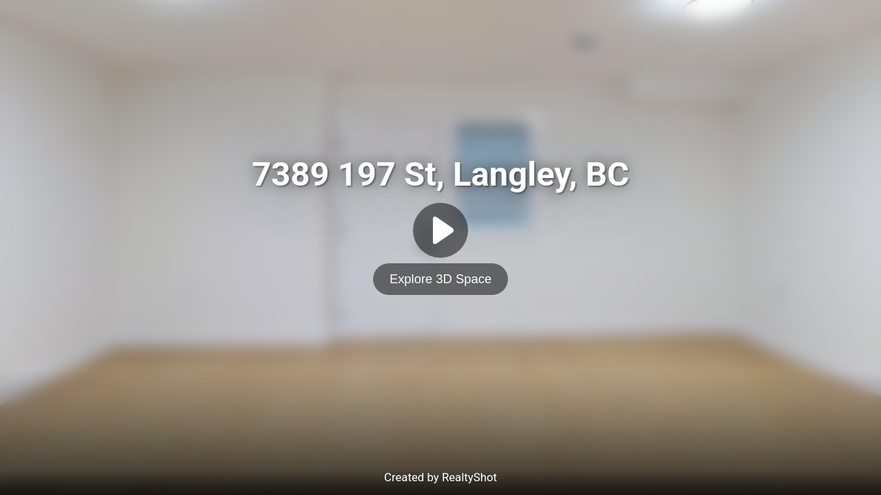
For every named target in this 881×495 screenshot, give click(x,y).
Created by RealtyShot (440, 477)
